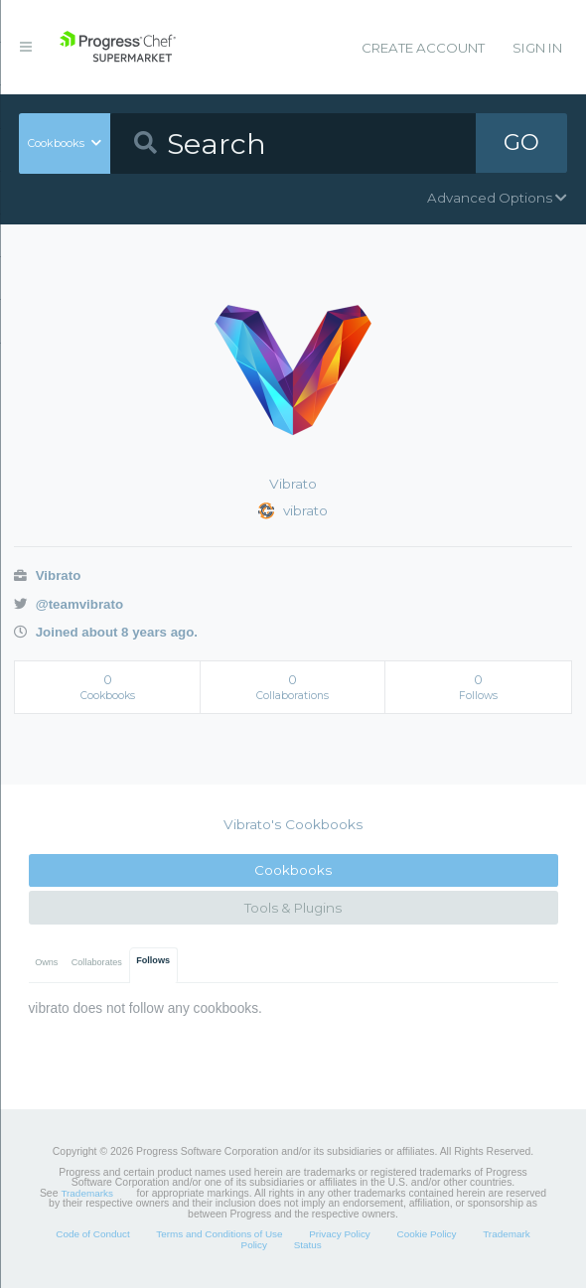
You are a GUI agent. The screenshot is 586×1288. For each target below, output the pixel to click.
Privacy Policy (339, 1233)
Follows (153, 960)
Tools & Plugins (293, 908)
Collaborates (97, 962)
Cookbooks (293, 870)
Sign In (537, 48)
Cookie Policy (426, 1233)
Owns (46, 962)
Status (308, 1244)
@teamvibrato (68, 604)
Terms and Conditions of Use (219, 1233)
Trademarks (86, 1193)
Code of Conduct (92, 1233)
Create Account (423, 48)
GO (521, 143)
